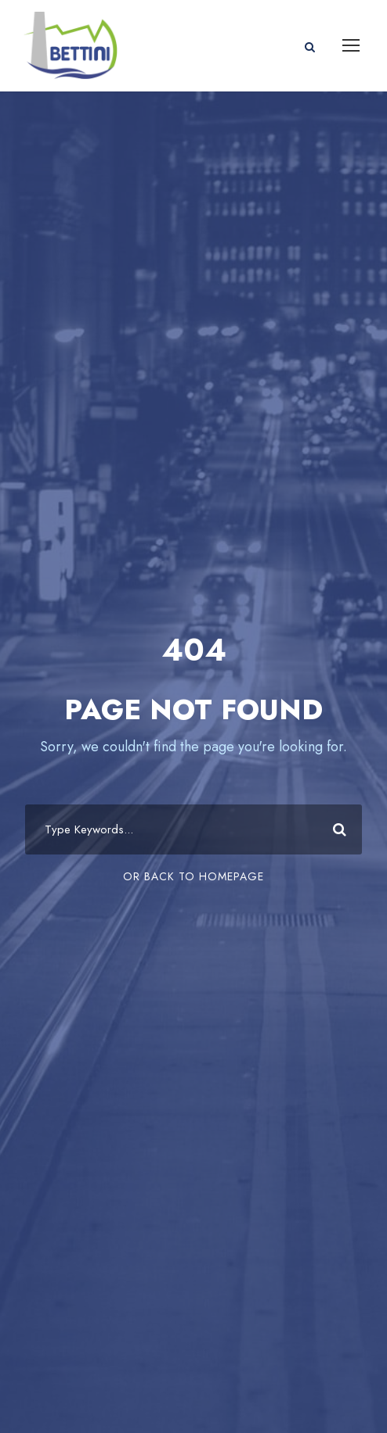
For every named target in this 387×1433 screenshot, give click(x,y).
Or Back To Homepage (193, 876)
